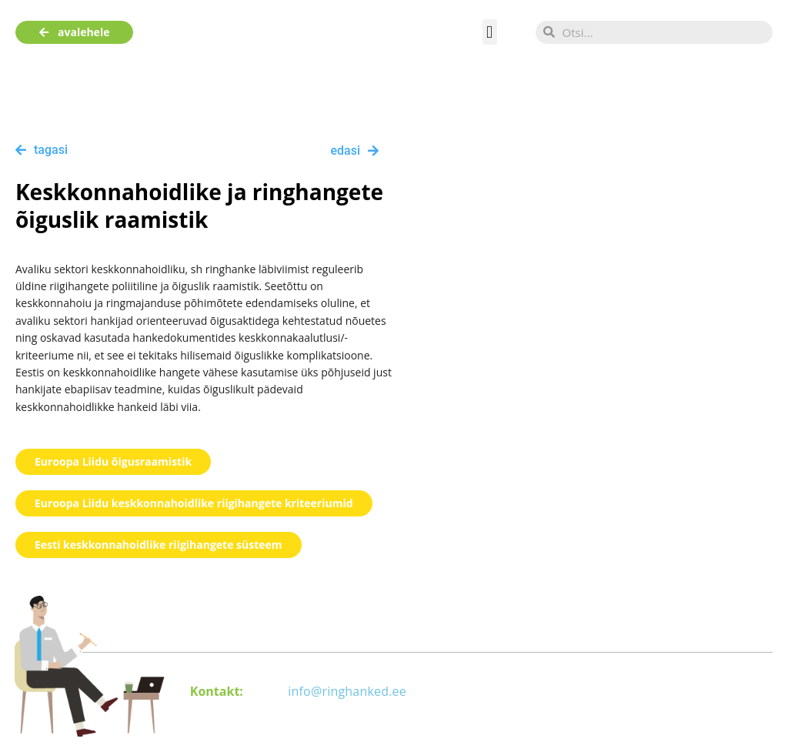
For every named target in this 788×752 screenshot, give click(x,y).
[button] (489, 32)
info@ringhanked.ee (347, 691)
